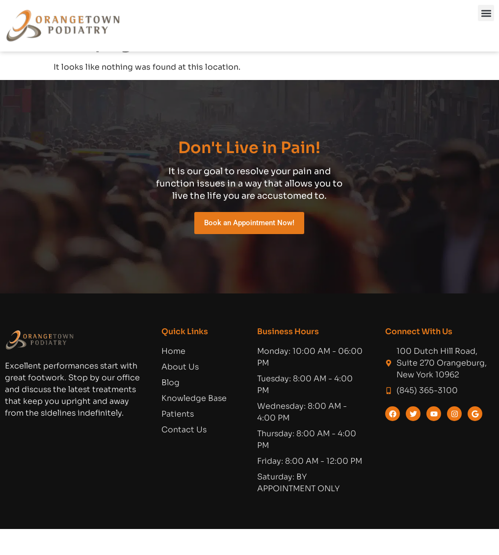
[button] (486, 13)
